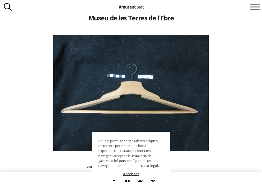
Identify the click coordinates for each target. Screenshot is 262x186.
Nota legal (149, 165)
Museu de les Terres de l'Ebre (131, 17)
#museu (131, 7)
